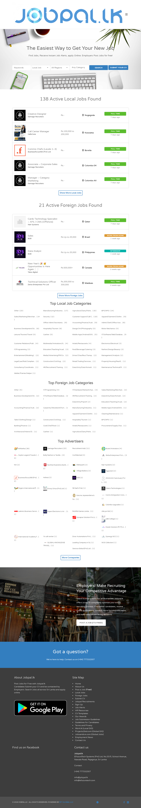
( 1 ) (83, 361)
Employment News (84, 737)
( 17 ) (55, 311)
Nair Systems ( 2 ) (108, 465)
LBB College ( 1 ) (110, 519)
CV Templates (81, 713)
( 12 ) (48, 317)
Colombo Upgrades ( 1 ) (113, 505)
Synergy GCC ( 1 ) (110, 537)
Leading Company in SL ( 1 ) (83, 543)
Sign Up (79, 704)
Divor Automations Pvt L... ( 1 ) (83, 537)
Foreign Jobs (81, 695)
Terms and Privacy (83, 725)
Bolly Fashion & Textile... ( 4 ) (54, 455)
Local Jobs (80, 692)
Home (78, 683)
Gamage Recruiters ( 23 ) (54, 448)
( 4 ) (26, 344)
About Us (79, 686)
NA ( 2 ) (17, 465)
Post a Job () (83, 689)
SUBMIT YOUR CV (118, 67)
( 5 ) (83, 329)
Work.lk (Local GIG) (84, 728)
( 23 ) (18, 311)
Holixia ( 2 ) (47, 478)
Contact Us (80, 740)
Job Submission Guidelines (87, 719)
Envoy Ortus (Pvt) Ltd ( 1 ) (55, 489)
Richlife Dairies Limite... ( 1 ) (82, 511)
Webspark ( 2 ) (79, 465)
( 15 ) (84, 311)
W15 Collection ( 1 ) (109, 543)
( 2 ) (26, 355)
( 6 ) (26, 329)
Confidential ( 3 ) (78, 455)
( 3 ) (111, 344)
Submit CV (80, 698)
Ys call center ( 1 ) (50, 537)
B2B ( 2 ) (77, 478)
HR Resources (81, 710)
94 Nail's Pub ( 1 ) (79, 488)
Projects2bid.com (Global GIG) (89, 731)
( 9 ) (114, 317)
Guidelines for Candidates (87, 722)
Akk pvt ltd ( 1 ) (107, 511)
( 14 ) (108, 311)
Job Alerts (80, 707)
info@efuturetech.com (84, 780)
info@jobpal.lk (81, 777)
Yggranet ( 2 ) (109, 471)
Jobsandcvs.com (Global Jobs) (89, 734)
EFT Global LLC (66, 802)
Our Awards (80, 716)
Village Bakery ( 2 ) (81, 471)
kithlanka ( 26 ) (21, 449)
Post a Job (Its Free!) (91, 622)
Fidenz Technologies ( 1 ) (113, 488)
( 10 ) (84, 317)
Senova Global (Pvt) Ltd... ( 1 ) (83, 549)
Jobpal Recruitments (85, 701)
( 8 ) (113, 323)
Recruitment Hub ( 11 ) (81, 448)
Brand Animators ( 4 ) (112, 449)
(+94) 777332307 (82, 771)
